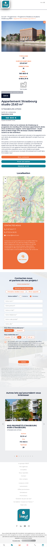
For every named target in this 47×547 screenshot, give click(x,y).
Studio (7, 337)
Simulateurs (23, 492)
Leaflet (41, 222)
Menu (43, 2)
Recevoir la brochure (23, 288)
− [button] (5, 181)
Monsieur (35, 296)
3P (19, 337)
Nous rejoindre (23, 473)
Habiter (9, 330)
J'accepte (28, 540)
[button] (14, 456)
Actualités (23, 469)
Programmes (12, 17)
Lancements (23, 486)
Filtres (43, 7)
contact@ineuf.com (11, 235)
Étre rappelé (33, 291)
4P (24, 337)
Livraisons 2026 (23, 483)
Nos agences (23, 466)
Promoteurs (23, 495)
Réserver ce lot (23, 166)
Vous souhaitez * (23, 284)
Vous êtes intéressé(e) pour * (14, 327)
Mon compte (23, 479)
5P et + (31, 337)
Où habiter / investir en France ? (23, 502)
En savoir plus (16, 540)
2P (14, 337)
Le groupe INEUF (23, 463)
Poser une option (23, 161)
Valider (23, 362)
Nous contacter (23, 157)
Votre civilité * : (13, 296)
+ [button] (5, 178)
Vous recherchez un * (11, 334)
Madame (25, 296)
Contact (23, 476)
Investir (20, 330)
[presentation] (19, 354)
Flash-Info (23, 505)
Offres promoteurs (23, 489)
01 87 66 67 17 (10, 229)
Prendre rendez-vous (16, 291)
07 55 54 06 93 (10, 232)
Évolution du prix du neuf (23, 498)
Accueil (3, 17)
